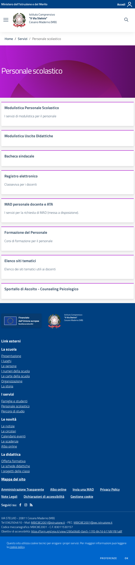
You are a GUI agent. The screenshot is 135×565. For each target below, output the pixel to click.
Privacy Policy (110, 489)
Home (9, 38)
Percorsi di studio (12, 411)
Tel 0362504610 (11, 522)
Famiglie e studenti (14, 401)
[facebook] (20, 505)
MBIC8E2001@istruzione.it (48, 522)
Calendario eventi (13, 436)
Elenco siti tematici (20, 261)
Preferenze (108, 558)
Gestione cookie (82, 496)
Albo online (9, 446)
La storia (7, 386)
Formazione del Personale (25, 232)
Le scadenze (9, 441)
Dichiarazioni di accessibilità (44, 496)
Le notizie (8, 426)
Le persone (9, 365)
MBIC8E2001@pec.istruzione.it (93, 522)
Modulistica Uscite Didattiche (28, 136)
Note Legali (9, 496)
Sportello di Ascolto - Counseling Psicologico (41, 289)
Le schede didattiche (15, 466)
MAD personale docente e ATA (28, 204)
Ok (127, 558)
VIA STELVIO (8, 518)
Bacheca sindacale (19, 156)
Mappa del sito (13, 479)
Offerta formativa (13, 460)
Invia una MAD (83, 489)
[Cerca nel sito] (126, 20)
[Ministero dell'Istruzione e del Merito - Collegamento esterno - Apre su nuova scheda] (24, 4)
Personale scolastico (15, 406)
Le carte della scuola (15, 376)
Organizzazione (11, 381)
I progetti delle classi (15, 471)
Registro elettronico (21, 176)
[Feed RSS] (31, 505)
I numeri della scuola (15, 371)
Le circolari (8, 431)
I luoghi (6, 360)
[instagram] (26, 505)
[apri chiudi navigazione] (5, 20)
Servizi (22, 38)
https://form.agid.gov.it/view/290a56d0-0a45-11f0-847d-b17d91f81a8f (76, 531)
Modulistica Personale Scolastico (31, 108)
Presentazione (11, 355)
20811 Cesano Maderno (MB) (37, 518)
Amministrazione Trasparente (22, 489)
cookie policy (16, 547)
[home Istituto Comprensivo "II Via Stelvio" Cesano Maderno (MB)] (35, 20)
